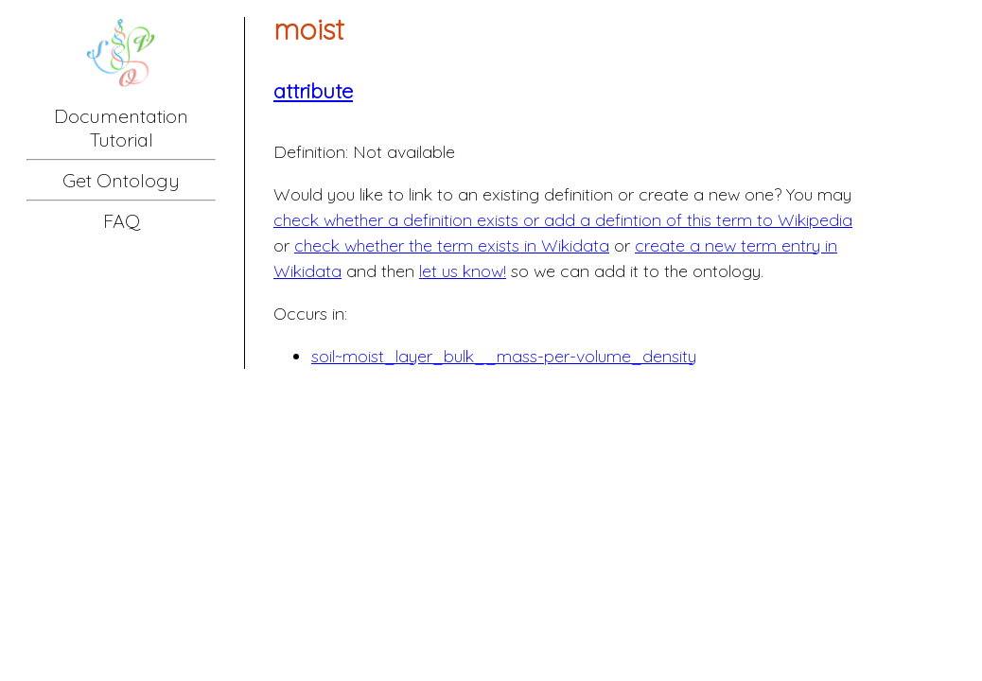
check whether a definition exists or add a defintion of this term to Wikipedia (562, 220)
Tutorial (121, 139)
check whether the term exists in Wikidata (451, 245)
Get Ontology (121, 180)
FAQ (121, 221)
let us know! (462, 271)
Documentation (121, 116)
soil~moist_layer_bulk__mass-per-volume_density (503, 356)
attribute (313, 91)
